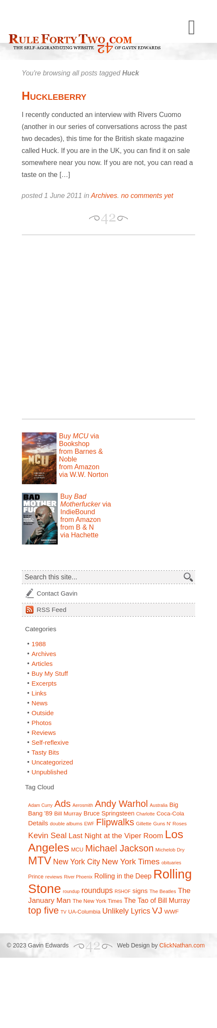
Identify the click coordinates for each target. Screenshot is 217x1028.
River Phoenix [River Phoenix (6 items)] (78, 876)
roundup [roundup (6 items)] (71, 891)
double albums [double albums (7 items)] (66, 823)
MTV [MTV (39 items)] (39, 860)
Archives (104, 195)
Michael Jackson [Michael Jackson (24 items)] (119, 848)
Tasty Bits (45, 752)
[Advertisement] (83, 327)
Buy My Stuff (50, 673)
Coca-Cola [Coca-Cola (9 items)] (170, 813)
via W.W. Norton (83, 474)
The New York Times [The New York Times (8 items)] (97, 901)
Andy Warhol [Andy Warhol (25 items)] (121, 803)
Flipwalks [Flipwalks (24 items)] (115, 822)
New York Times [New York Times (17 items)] (131, 861)
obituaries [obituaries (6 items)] (171, 862)
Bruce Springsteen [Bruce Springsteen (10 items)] (109, 813)
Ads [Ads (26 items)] (62, 803)
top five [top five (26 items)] (43, 910)
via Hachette (79, 535)
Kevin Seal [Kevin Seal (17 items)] (47, 835)
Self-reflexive (50, 742)
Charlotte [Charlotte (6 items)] (145, 813)
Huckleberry (54, 96)
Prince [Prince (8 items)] (36, 877)
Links (39, 693)
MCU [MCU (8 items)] (77, 850)
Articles (42, 663)
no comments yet (147, 195)
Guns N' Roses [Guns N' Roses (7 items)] (170, 823)
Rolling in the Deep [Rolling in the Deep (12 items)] (123, 876)
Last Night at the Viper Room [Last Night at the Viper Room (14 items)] (116, 835)
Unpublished (49, 772)
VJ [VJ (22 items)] (157, 910)
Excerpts (44, 683)
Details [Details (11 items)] (38, 823)
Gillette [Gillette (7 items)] (143, 823)
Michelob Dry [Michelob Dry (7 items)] (169, 849)
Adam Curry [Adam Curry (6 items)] (40, 805)
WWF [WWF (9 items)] (171, 911)
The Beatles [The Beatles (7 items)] (162, 891)
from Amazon (79, 467)
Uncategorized (52, 762)
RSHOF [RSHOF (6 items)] (122, 891)
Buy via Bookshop (79, 439)
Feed (51, 609)
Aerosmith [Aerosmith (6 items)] (82, 805)
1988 (39, 643)
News (40, 703)
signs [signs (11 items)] (140, 890)
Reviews (44, 732)
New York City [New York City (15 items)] (76, 861)
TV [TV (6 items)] (63, 911)
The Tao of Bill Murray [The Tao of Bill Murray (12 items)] (157, 900)
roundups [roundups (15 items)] (97, 890)
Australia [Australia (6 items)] (158, 805)
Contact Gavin (57, 593)
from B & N (77, 527)
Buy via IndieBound (85, 504)
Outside (43, 712)
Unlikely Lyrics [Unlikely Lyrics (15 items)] (126, 911)
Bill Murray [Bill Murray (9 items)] (67, 813)
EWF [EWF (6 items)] (89, 823)
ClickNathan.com (182, 945)
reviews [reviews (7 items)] (53, 876)
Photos (42, 722)
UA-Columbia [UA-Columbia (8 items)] (84, 912)
